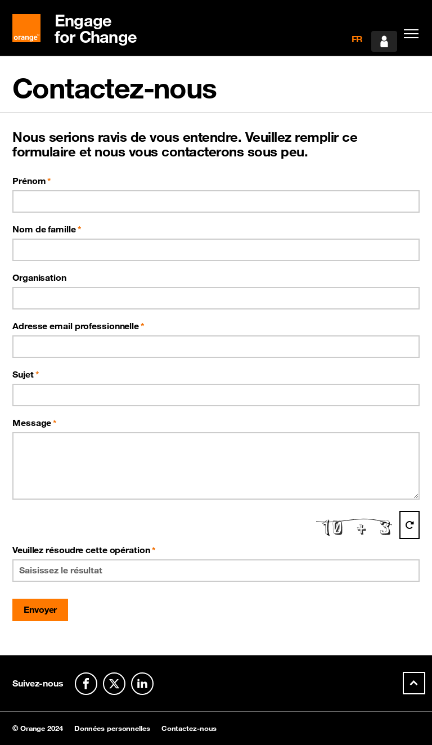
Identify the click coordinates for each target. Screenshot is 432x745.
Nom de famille (44, 229)
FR (357, 38)
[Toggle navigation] (408, 34)
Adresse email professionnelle (75, 326)
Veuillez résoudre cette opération (84, 550)
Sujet (23, 374)
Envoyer (40, 609)
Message (31, 423)
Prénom (29, 181)
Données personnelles (112, 728)
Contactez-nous (189, 728)
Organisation (39, 277)
